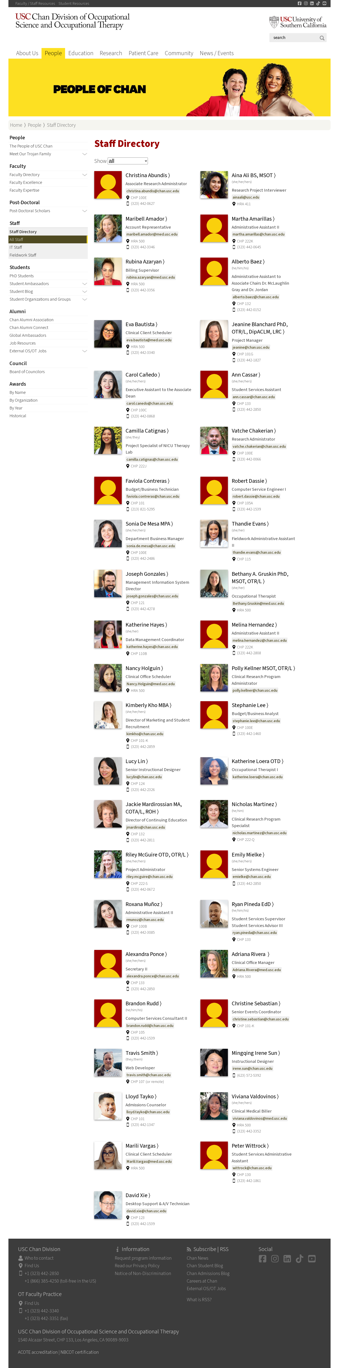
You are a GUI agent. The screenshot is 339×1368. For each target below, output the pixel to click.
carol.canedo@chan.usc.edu (149, 403)
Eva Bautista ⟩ (141, 324)
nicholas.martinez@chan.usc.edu (259, 833)
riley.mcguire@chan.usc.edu (149, 876)
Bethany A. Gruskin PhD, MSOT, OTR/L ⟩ (260, 577)
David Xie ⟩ (138, 1195)
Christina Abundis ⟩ (148, 175)
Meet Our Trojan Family (30, 154)
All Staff (16, 239)
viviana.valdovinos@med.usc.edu (260, 1118)
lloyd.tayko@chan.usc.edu (148, 1112)
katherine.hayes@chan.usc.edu (152, 647)
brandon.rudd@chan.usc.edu (149, 1025)
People (53, 53)
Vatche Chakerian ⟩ (254, 431)
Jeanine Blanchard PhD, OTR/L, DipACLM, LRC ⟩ (260, 328)
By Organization (24, 400)
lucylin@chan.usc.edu (144, 777)
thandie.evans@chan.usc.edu (257, 552)
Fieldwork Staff (23, 255)
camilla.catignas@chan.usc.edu (152, 459)
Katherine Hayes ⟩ (146, 625)
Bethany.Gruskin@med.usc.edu (258, 603)
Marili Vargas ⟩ (142, 1146)
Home (16, 125)
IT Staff (16, 247)
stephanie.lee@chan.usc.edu (256, 721)
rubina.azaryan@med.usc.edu (150, 277)
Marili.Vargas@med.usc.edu (149, 1161)
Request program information (143, 1258)
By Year (16, 408)
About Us (27, 53)
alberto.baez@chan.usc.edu (256, 297)
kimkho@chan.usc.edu (144, 734)
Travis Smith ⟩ (142, 1053)
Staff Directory (61, 125)
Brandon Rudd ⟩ (144, 1003)
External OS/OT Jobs (28, 351)
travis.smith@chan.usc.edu (148, 1075)
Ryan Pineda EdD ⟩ (253, 904)
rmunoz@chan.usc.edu (145, 919)
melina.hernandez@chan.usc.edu (260, 640)
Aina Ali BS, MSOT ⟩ (254, 175)
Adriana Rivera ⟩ (250, 954)
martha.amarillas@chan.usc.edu (259, 234)
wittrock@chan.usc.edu (252, 1168)
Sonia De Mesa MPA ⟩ (149, 524)
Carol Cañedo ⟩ (143, 375)
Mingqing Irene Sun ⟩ (256, 1053)
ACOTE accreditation (38, 1352)
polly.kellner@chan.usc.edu (255, 690)
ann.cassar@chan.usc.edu (254, 397)
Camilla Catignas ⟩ (147, 431)
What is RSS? (199, 1299)
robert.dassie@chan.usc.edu (256, 496)
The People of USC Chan (31, 146)
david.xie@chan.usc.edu (146, 1211)
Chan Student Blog (205, 1265)
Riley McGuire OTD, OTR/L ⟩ (157, 855)
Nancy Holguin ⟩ (144, 668)
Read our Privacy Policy (137, 1265)
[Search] (298, 37)
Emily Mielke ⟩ (248, 855)
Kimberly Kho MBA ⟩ (148, 705)
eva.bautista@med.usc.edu (148, 340)
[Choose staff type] (128, 160)
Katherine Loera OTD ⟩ (257, 761)
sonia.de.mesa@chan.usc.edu (150, 546)
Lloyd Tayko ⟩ (141, 1096)
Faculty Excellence (26, 182)
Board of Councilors (27, 372)
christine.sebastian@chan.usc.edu (261, 1019)
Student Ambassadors (29, 284)
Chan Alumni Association (32, 320)
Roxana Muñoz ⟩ (144, 904)
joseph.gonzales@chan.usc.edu (152, 596)
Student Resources (74, 3)
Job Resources (23, 343)
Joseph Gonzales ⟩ (147, 574)
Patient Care (143, 53)
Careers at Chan (202, 1281)
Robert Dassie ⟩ (249, 481)
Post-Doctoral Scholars (30, 211)
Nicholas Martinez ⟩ (254, 804)
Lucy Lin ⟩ (137, 761)
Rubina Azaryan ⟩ (145, 262)
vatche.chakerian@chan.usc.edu (259, 446)
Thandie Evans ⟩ (250, 524)
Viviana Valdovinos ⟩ (255, 1096)
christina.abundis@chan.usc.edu (152, 191)
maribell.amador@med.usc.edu (151, 234)
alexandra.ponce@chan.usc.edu (152, 976)
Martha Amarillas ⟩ (253, 219)
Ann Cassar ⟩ (246, 375)
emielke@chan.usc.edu (252, 876)
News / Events (217, 53)
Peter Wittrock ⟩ (250, 1146)
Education (80, 53)
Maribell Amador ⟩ (146, 219)
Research (111, 53)
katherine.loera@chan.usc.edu (258, 777)
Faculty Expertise (24, 190)
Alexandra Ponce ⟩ (146, 954)
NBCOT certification (80, 1352)
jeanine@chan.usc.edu (251, 347)
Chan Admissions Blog (208, 1273)
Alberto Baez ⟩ (248, 262)
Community (179, 53)
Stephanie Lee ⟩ (250, 705)
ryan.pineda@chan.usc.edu (255, 932)
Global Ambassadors (28, 335)
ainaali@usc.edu (246, 197)
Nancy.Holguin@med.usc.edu (150, 684)
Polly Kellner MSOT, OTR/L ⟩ (263, 668)
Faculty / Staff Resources (35, 3)
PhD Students (22, 276)
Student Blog (21, 291)
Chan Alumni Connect (29, 327)
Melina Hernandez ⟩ (254, 625)
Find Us (32, 1265)
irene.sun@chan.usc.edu (252, 1068)
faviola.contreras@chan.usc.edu (152, 496)
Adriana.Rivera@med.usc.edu (257, 970)
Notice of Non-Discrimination (143, 1273)
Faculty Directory (25, 175)
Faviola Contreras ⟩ (148, 481)
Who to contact (39, 1258)
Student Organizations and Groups (40, 299)
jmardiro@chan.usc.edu (145, 827)
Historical (18, 416)
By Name (18, 392)
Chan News (197, 1258)
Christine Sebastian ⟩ (256, 1003)
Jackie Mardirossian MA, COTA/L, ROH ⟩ (154, 808)
